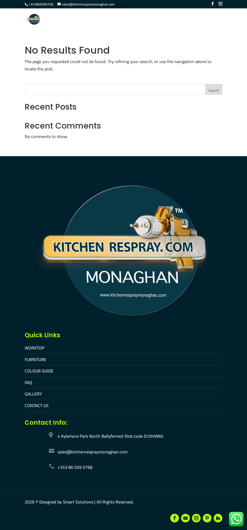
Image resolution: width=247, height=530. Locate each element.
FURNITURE (35, 359)
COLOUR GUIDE (39, 371)
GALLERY (33, 394)
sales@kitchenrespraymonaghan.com (92, 452)
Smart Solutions (78, 502)
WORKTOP (34, 348)
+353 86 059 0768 (74, 467)
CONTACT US (37, 405)
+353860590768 (40, 4)
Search (213, 90)
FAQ (28, 382)
